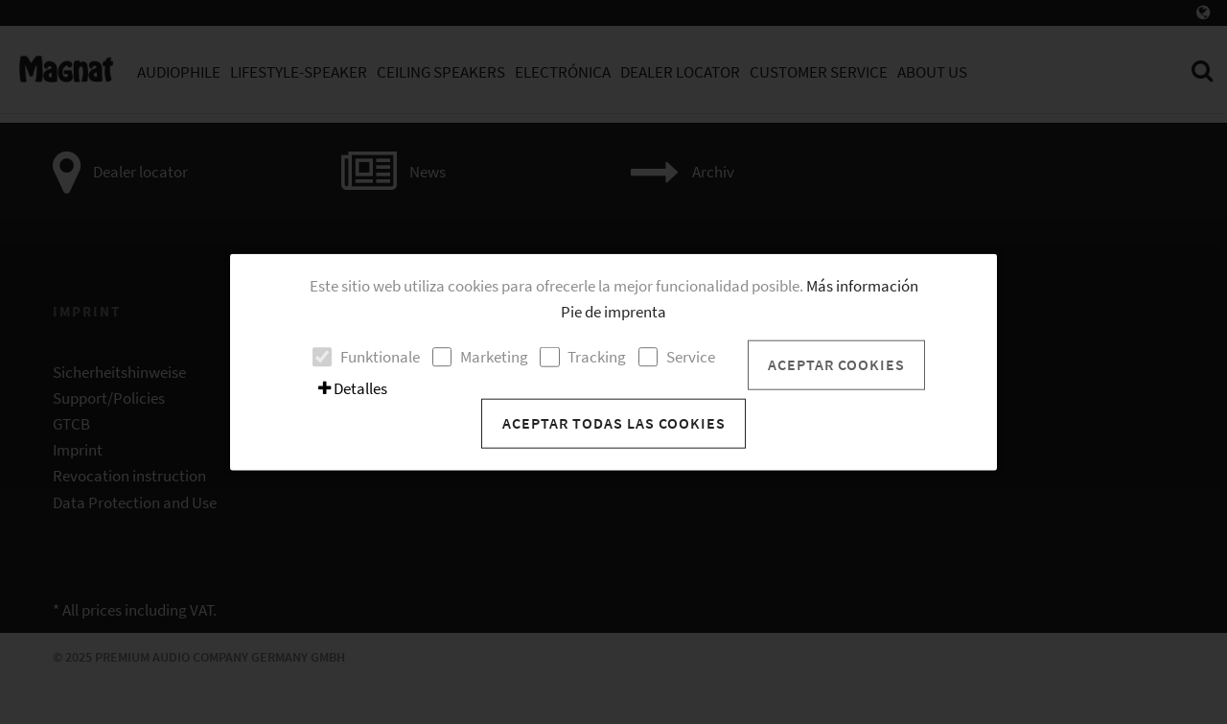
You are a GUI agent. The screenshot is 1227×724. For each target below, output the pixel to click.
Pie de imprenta (613, 310)
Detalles (352, 388)
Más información (862, 284)
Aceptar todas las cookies (614, 422)
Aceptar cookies (836, 364)
